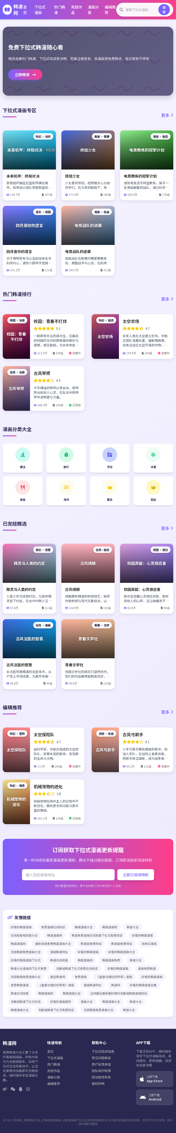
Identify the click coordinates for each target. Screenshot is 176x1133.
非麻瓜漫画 (149, 943)
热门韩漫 (59, 9)
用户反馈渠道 (101, 1064)
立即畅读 (25, 74)
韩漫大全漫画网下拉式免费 (29, 968)
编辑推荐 (110, 9)
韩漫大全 (133, 927)
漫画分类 (93, 9)
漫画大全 (87, 1001)
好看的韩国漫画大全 (121, 952)
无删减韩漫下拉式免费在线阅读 (77, 968)
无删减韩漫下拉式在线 (26, 1001)
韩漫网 (115, 985)
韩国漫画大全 (84, 927)
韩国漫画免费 (111, 960)
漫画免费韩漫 (147, 968)
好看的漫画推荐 (60, 1001)
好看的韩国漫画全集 (143, 985)
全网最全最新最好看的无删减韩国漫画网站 (118, 993)
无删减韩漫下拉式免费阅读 (56, 1010)
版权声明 (98, 1083)
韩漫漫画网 (54, 935)
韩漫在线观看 (59, 960)
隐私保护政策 (101, 1070)
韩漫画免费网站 (91, 943)
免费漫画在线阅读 (53, 927)
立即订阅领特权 (135, 874)
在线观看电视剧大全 (24, 935)
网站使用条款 (101, 1077)
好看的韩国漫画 (21, 927)
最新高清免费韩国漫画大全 (53, 943)
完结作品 (76, 9)
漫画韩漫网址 (59, 952)
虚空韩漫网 (57, 977)
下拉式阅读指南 (103, 1051)
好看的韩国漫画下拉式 (26, 960)
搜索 (164, 9)
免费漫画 (81, 977)
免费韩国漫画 (20, 985)
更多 (167, 115)
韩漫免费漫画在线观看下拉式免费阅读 (97, 935)
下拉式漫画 (39, 9)
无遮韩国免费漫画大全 (26, 952)
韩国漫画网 (109, 927)
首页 (25, 9)
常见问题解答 (101, 1057)
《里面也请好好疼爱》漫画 (114, 977)
